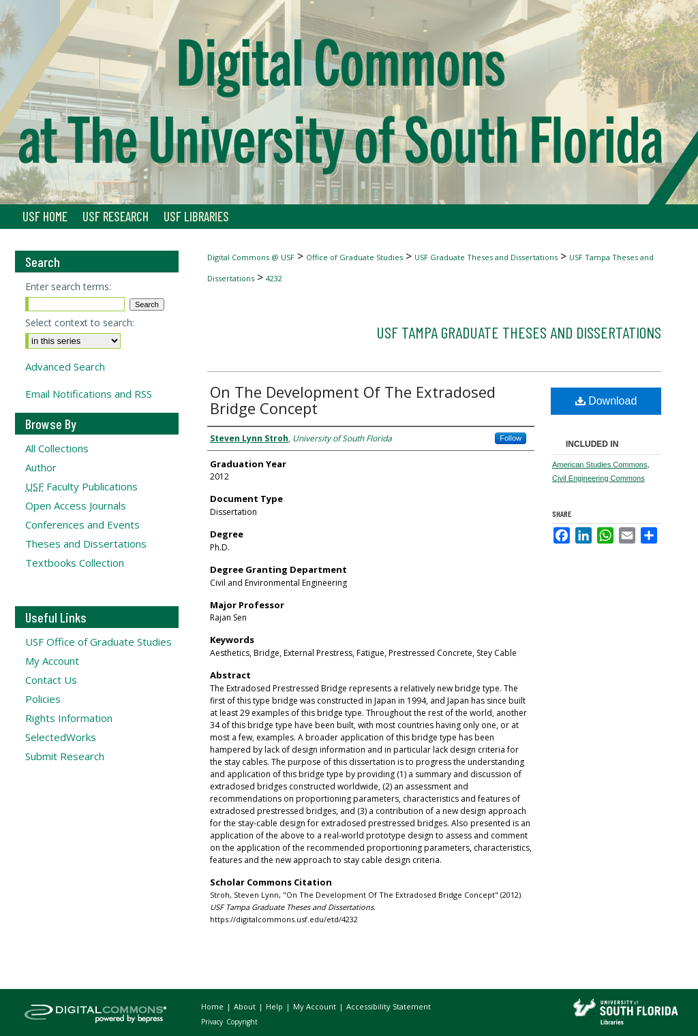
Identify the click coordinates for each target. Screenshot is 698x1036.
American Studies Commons (599, 464)
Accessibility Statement (388, 1006)
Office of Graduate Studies (354, 257)
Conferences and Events (82, 524)
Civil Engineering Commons (598, 478)
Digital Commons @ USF (250, 257)
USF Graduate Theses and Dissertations (486, 257)
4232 (274, 278)
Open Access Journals (75, 505)
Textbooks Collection (74, 562)
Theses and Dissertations (86, 543)
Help (275, 1006)
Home (213, 1006)
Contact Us (51, 680)
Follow (510, 438)
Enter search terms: (68, 286)
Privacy (213, 1021)
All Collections (57, 448)
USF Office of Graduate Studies (98, 641)
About (246, 1006)
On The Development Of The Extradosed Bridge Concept (353, 399)
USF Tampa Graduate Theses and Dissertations (518, 332)
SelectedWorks (60, 737)
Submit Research (64, 756)
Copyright (242, 1021)
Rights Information (68, 718)
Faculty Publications (81, 486)
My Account (52, 661)
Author (41, 467)
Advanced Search (65, 366)
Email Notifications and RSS (88, 394)
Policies (43, 699)
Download (606, 401)
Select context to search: (79, 322)
